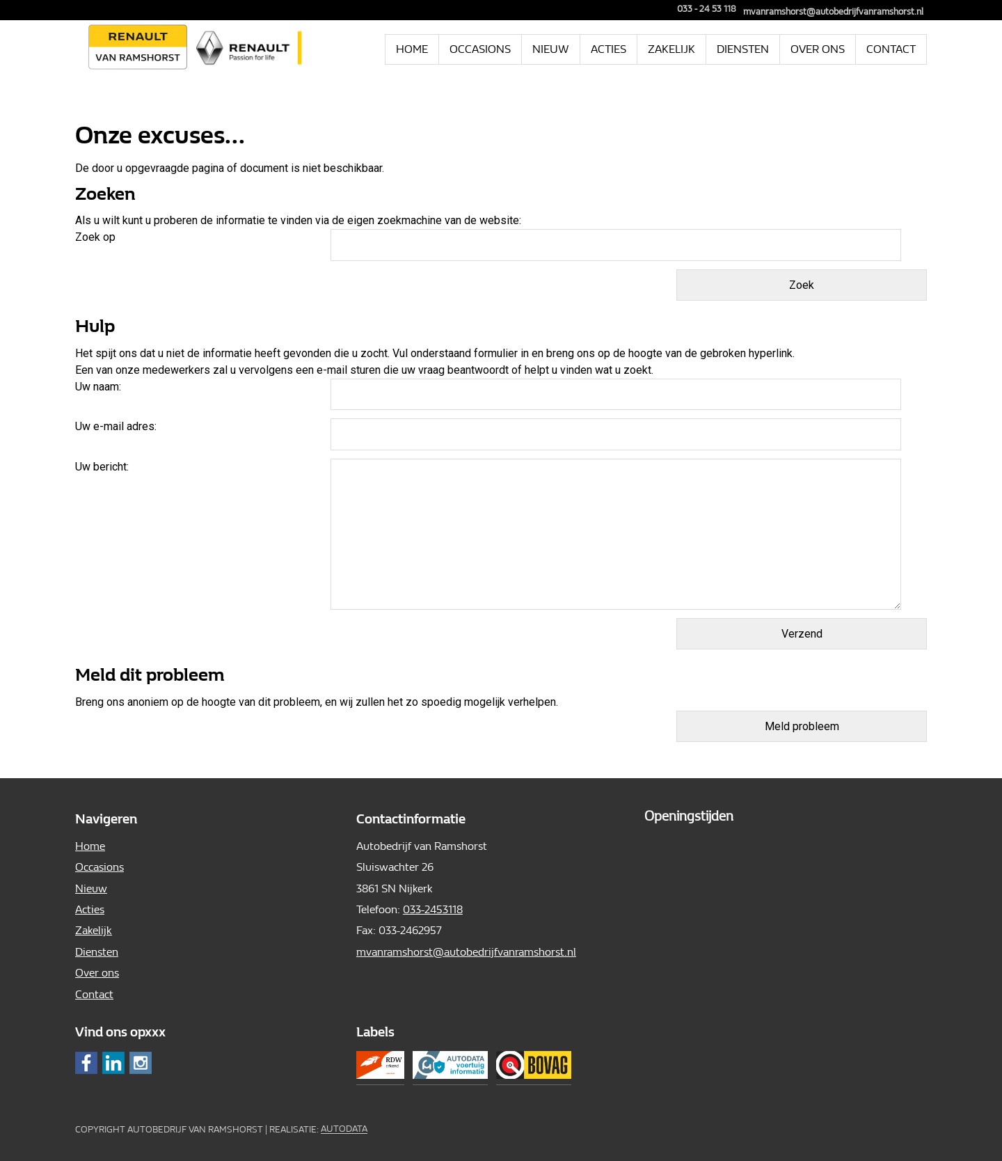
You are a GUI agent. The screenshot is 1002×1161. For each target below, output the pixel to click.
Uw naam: (98, 386)
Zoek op (96, 237)
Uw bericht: (102, 466)
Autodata (344, 1129)
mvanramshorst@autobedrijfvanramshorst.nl (833, 11)
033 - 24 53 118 (701, 8)
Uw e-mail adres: (116, 426)
